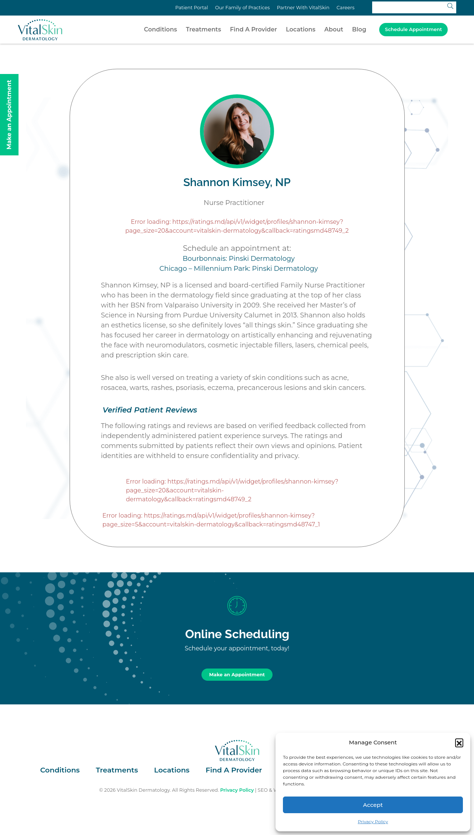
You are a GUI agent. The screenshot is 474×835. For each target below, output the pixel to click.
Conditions (160, 29)
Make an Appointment (237, 674)
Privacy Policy (373, 821)
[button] (459, 742)
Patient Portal (191, 7)
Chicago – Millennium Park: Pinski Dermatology (239, 269)
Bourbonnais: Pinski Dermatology (239, 259)
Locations (301, 29)
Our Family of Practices (242, 7)
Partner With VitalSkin (303, 7)
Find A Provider (253, 29)
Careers (345, 7)
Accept (373, 804)
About (333, 29)
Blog (359, 29)
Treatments (203, 29)
